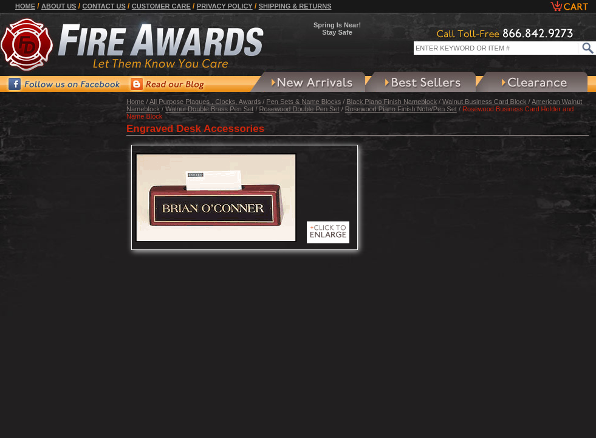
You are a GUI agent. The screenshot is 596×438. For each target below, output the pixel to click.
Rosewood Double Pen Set (299, 109)
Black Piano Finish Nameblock (391, 101)
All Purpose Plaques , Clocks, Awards (205, 101)
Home (25, 6)
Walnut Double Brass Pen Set (209, 109)
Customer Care (161, 6)
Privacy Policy (225, 6)
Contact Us (103, 6)
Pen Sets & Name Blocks (303, 101)
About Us (58, 6)
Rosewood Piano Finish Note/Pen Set (401, 109)
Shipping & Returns (295, 6)
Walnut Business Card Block (484, 101)
